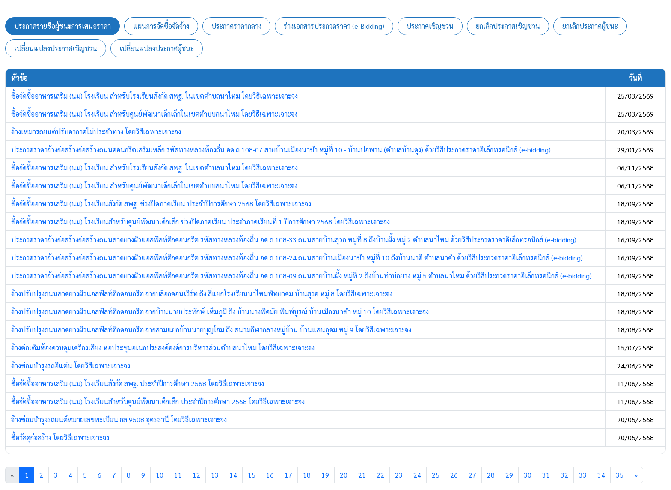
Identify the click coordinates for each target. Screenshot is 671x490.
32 (564, 474)
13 (215, 474)
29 (509, 474)
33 (583, 474)
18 (307, 474)
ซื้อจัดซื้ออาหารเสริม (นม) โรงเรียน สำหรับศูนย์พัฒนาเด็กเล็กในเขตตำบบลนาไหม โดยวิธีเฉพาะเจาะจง (154, 113)
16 (270, 474)
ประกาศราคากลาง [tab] (236, 25)
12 (196, 474)
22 (380, 474)
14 (233, 474)
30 (527, 474)
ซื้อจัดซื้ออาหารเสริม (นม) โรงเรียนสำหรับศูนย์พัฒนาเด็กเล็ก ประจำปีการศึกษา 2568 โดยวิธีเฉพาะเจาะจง (158, 401)
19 (325, 474)
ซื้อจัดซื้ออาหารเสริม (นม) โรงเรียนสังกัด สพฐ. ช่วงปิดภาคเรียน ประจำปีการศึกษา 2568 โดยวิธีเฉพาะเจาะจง (161, 203)
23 (399, 474)
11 (178, 474)
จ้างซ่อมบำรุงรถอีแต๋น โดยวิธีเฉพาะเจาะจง (70, 365)
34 (601, 474)
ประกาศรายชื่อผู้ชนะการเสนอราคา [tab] (62, 25)
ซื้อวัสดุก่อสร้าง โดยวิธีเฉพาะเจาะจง (60, 437)
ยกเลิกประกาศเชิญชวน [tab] (508, 25)
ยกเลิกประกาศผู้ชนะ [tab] (590, 25)
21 (362, 474)
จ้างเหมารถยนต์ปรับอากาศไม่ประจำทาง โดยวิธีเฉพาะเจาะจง (96, 131)
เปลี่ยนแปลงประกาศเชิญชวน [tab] (55, 48)
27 (472, 474)
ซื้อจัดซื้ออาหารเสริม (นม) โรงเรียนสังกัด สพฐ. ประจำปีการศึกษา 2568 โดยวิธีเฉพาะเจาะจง (137, 383)
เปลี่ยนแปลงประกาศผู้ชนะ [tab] (156, 48)
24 (417, 474)
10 (159, 474)
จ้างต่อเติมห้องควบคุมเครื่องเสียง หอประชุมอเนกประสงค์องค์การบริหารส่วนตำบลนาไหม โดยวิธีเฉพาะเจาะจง (163, 347)
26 (454, 474)
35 (619, 474)
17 (288, 474)
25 (435, 474)
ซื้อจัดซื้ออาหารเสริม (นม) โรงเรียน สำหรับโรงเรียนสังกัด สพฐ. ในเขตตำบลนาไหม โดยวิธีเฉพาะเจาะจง (154, 95)
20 (343, 474)
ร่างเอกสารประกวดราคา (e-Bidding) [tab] (334, 25)
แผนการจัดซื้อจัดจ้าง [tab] (161, 25)
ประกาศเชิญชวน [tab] (430, 25)
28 (491, 474)
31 (546, 474)
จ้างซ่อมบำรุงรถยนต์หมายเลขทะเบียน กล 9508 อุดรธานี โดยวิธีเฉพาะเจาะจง (119, 419)
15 (251, 474)
